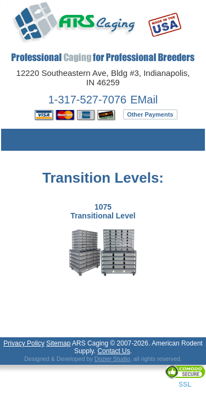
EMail (144, 100)
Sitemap (58, 343)
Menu (17, 140)
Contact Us (113, 351)
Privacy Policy (23, 343)
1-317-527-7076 (87, 100)
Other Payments (150, 114)
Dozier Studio (112, 358)
